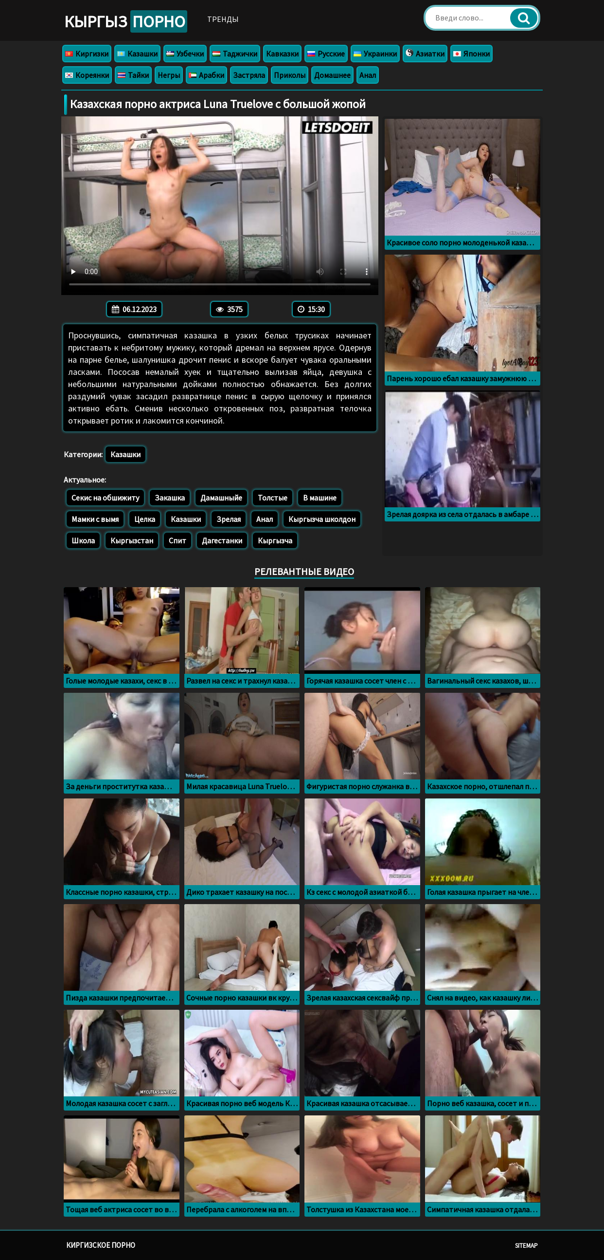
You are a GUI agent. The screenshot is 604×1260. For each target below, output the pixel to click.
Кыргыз (125, 21)
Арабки (206, 75)
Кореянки (87, 75)
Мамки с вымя (95, 519)
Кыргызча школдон (321, 519)
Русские (326, 53)
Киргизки (86, 53)
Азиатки (425, 53)
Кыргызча (275, 540)
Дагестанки (222, 540)
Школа (83, 540)
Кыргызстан (131, 540)
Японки (471, 53)
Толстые (272, 497)
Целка (144, 519)
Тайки (133, 75)
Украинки (375, 53)
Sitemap (526, 1245)
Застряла (249, 75)
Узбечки (185, 53)
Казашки (137, 53)
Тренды (223, 19)
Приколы (289, 75)
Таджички (235, 53)
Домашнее (332, 75)
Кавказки (282, 53)
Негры (169, 75)
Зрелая (228, 519)
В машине (320, 497)
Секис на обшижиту (105, 497)
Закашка (170, 497)
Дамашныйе (221, 497)
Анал (367, 75)
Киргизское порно (100, 1245)
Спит (177, 540)
